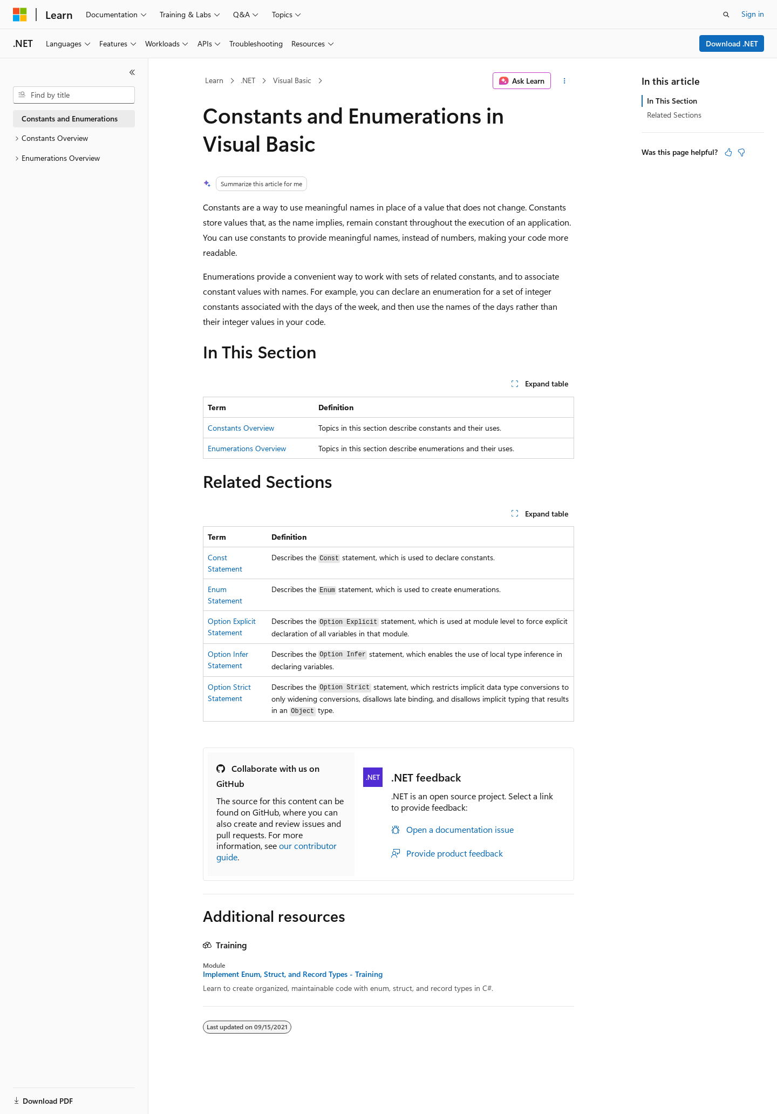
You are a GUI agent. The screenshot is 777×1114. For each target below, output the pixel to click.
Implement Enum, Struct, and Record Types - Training (293, 974)
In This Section (672, 101)
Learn (214, 80)
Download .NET (732, 43)
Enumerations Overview (247, 448)
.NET (248, 80)
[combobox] (74, 95)
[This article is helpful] (728, 152)
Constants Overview (241, 428)
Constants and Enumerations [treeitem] (70, 118)
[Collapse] (132, 72)
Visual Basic (292, 80)
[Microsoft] (20, 15)
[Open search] (726, 14)
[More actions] (564, 81)
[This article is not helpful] (741, 152)
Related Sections (674, 115)
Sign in (752, 14)
